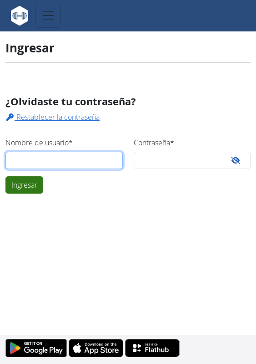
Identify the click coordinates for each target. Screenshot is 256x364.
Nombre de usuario (39, 143)
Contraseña (154, 143)
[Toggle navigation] (48, 16)
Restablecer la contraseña (52, 117)
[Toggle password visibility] (235, 160)
